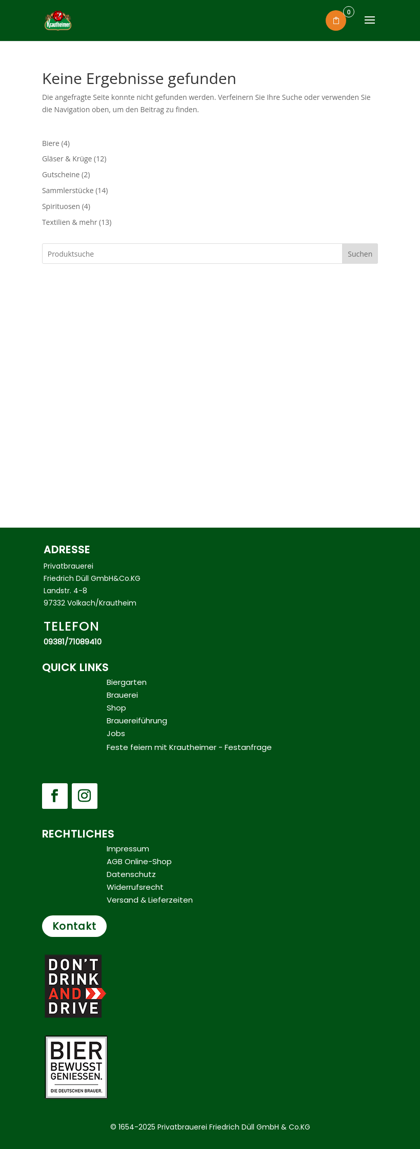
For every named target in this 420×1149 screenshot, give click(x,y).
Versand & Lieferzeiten (150, 899)
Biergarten (127, 682)
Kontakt (74, 926)
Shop (116, 707)
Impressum (128, 848)
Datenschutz (131, 874)
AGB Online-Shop (139, 861)
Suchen (360, 254)
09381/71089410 (73, 641)
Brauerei (122, 695)
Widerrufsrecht (135, 887)
